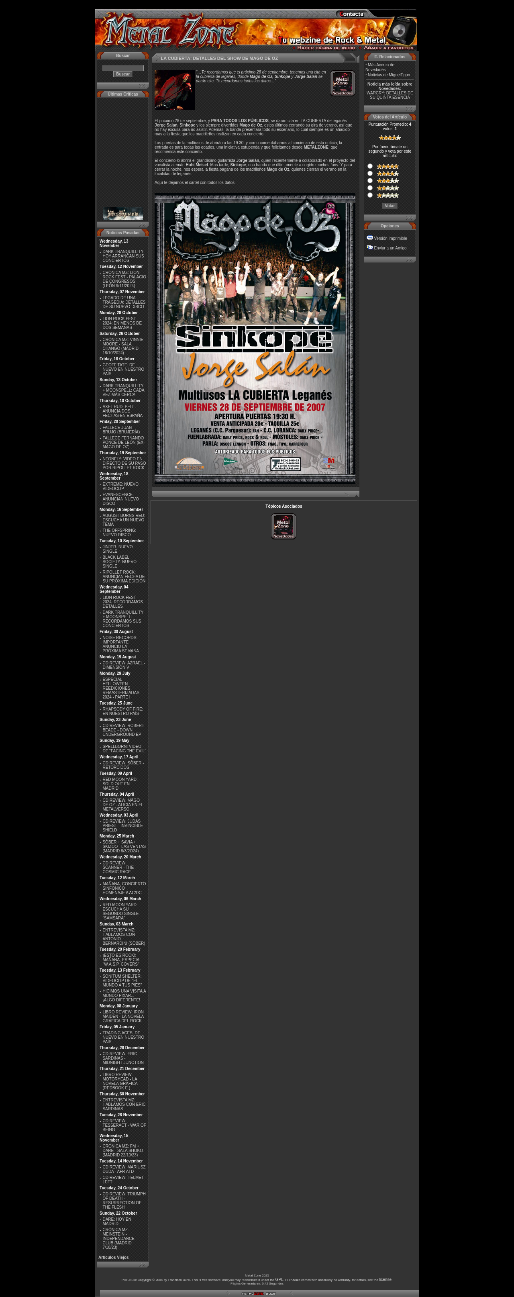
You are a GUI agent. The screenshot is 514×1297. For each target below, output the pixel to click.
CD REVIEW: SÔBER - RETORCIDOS (123, 765)
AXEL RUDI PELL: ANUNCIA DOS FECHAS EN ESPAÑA (122, 411)
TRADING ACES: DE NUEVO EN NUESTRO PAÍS (123, 1037)
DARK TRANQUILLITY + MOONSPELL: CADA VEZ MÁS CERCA (123, 390)
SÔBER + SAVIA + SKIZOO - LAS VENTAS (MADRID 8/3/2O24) (124, 846)
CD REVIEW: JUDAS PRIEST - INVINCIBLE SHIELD (122, 825)
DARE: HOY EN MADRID (116, 1221)
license (385, 1279)
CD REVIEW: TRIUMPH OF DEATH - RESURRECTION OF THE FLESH (123, 1200)
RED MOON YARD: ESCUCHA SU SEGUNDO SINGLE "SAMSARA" (120, 911)
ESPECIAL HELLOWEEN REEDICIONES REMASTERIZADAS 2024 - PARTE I (120, 688)
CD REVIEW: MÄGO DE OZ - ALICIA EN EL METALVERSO (122, 804)
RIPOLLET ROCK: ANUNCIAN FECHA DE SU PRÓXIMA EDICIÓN (123, 576)
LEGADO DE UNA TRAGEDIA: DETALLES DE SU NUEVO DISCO (123, 302)
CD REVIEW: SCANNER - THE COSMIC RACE (118, 867)
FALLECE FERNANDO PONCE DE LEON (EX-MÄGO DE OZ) (123, 442)
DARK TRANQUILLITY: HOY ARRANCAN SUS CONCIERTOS (123, 256)
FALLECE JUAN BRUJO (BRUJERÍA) (121, 429)
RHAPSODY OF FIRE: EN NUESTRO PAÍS (122, 711)
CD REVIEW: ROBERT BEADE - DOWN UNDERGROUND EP (123, 730)
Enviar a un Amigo (390, 248)
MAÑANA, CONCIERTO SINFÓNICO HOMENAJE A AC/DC (124, 888)
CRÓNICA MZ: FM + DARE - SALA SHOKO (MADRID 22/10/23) (122, 1150)
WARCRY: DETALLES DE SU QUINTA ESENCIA (390, 95)
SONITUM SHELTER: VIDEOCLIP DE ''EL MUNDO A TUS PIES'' (122, 980)
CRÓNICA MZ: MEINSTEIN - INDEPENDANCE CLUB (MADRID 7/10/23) (118, 1239)
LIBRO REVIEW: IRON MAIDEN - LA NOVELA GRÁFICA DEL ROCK (123, 1016)
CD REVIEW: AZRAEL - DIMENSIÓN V (123, 665)
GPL (279, 1279)
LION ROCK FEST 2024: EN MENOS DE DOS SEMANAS (122, 323)
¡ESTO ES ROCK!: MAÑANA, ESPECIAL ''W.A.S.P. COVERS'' (121, 959)
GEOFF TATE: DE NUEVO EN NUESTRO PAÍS (123, 369)
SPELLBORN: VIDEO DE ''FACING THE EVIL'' (124, 748)
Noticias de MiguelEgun (389, 75)
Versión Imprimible (390, 238)
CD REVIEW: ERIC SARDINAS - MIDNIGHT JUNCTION (123, 1058)
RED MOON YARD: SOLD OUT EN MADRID (119, 783)
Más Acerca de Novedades (379, 67)
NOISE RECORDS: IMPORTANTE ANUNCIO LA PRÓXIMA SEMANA (120, 644)
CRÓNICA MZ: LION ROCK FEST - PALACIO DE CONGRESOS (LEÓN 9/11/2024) (124, 279)
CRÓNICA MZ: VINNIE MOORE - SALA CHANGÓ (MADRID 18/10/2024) (122, 346)
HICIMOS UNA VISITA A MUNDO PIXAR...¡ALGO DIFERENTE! (124, 995)
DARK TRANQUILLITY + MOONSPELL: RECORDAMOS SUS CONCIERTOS (122, 619)
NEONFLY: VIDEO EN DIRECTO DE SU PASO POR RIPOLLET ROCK (124, 463)
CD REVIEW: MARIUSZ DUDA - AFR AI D (123, 1169)
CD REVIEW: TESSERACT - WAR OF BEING (124, 1125)
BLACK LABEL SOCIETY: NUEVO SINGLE (119, 561)
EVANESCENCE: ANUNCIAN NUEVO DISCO (120, 499)
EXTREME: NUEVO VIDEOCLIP (120, 486)
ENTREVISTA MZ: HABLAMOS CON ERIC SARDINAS (123, 1104)
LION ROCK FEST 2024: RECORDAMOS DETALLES (122, 602)
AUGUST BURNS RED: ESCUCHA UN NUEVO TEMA (123, 520)
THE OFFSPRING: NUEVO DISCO (119, 532)
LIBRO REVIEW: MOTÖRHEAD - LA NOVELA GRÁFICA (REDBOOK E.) (119, 1081)
